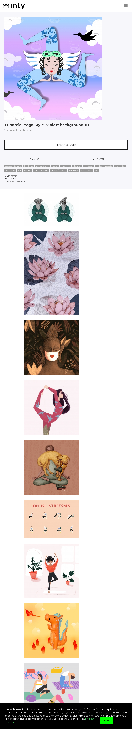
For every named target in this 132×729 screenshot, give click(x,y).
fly (25, 166)
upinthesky (73, 170)
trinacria (44, 170)
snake (12, 170)
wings (83, 170)
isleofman (77, 166)
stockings (27, 170)
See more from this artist (18, 130)
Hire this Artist (66, 144)
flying (30, 166)
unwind (62, 170)
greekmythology (43, 166)
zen (96, 170)
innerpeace (65, 166)
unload (54, 170)
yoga (90, 170)
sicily (123, 166)
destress (8, 166)
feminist (17, 166)
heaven (55, 166)
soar (19, 170)
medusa (99, 166)
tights (36, 170)
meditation (88, 166)
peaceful (108, 166)
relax (117, 166)
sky (6, 170)
